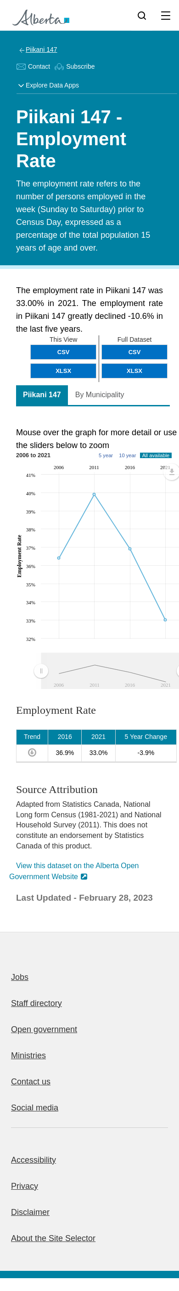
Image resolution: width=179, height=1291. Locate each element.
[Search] (141, 15)
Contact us (30, 1081)
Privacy (24, 1186)
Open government (44, 1029)
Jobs (19, 977)
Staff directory (36, 1003)
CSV (135, 352)
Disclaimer (30, 1212)
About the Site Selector (53, 1238)
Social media (34, 1107)
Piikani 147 (41, 49)
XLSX (134, 370)
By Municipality (99, 395)
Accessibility (33, 1160)
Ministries (28, 1055)
